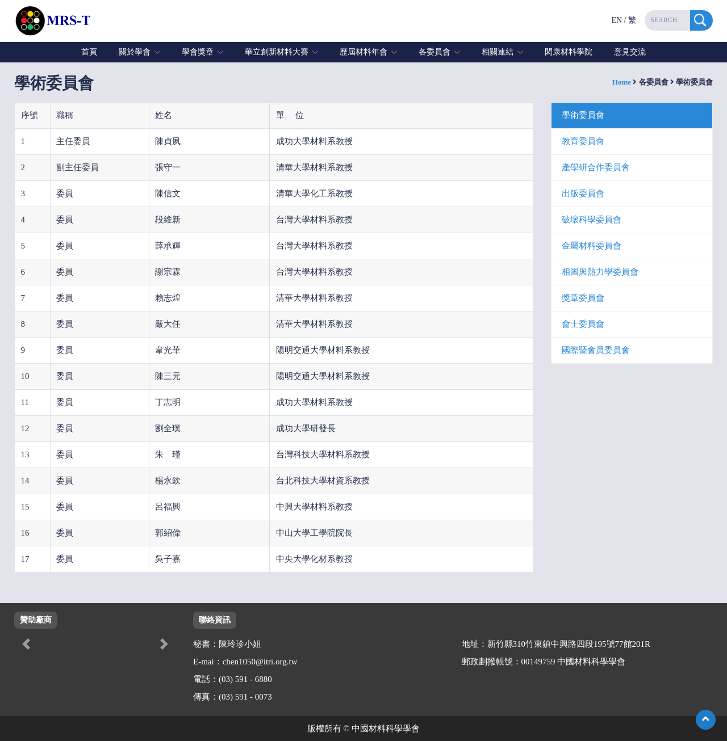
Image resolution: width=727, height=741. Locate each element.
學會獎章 (198, 52)
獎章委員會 (583, 297)
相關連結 (497, 52)
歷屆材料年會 (363, 52)
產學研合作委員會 (596, 167)
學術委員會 (583, 115)
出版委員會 (583, 193)
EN (616, 20)
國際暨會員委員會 (596, 350)
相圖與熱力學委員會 (600, 271)
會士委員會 (583, 324)
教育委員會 (583, 141)
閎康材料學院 (568, 52)
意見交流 (630, 52)
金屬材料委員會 (591, 245)
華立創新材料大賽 (276, 52)
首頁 (89, 52)
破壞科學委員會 (591, 219)
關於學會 (135, 52)
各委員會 (434, 52)
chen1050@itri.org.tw (260, 661)
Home (621, 82)
